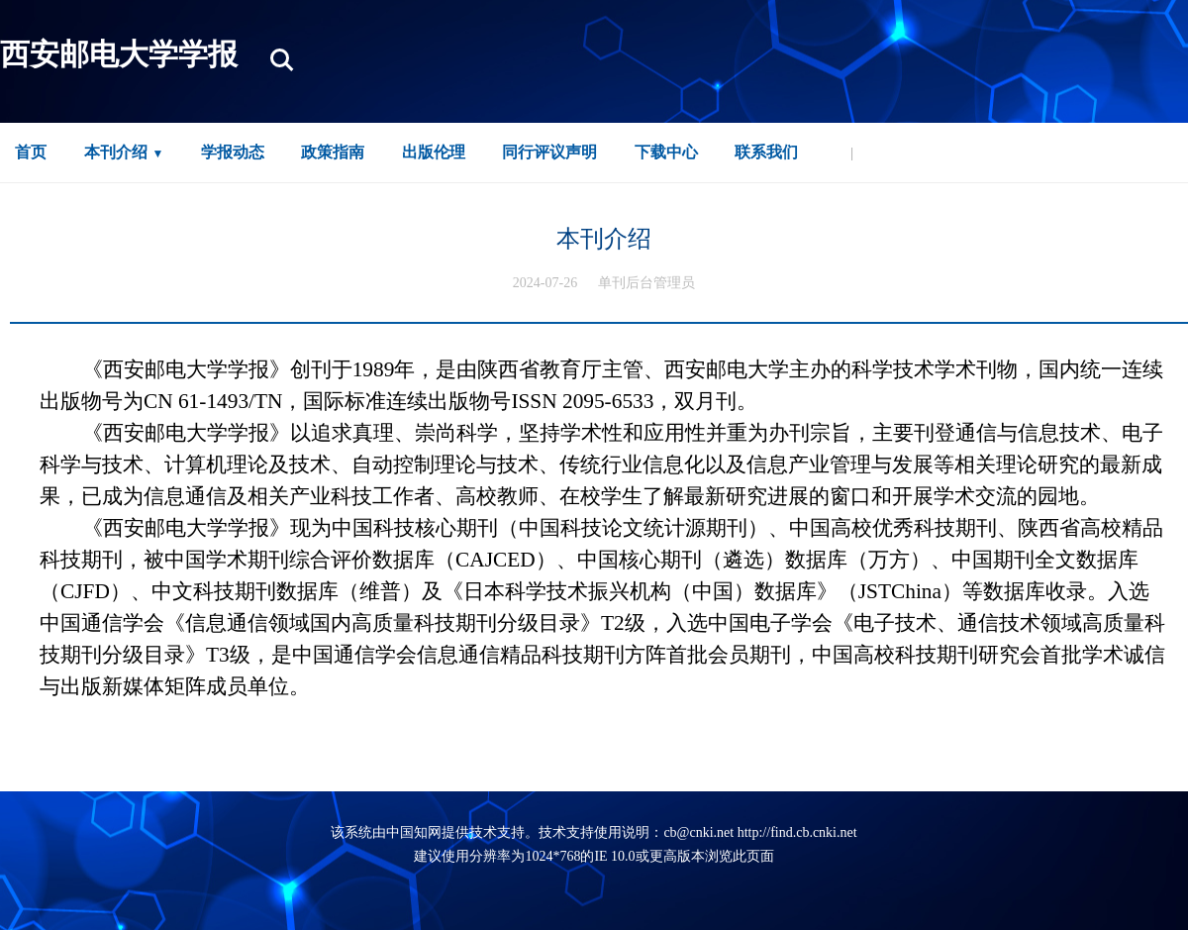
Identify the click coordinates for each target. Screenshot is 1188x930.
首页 (31, 152)
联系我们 (766, 152)
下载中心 (666, 152)
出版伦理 (433, 152)
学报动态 (232, 152)
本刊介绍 (116, 152)
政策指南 (332, 152)
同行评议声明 (549, 152)
